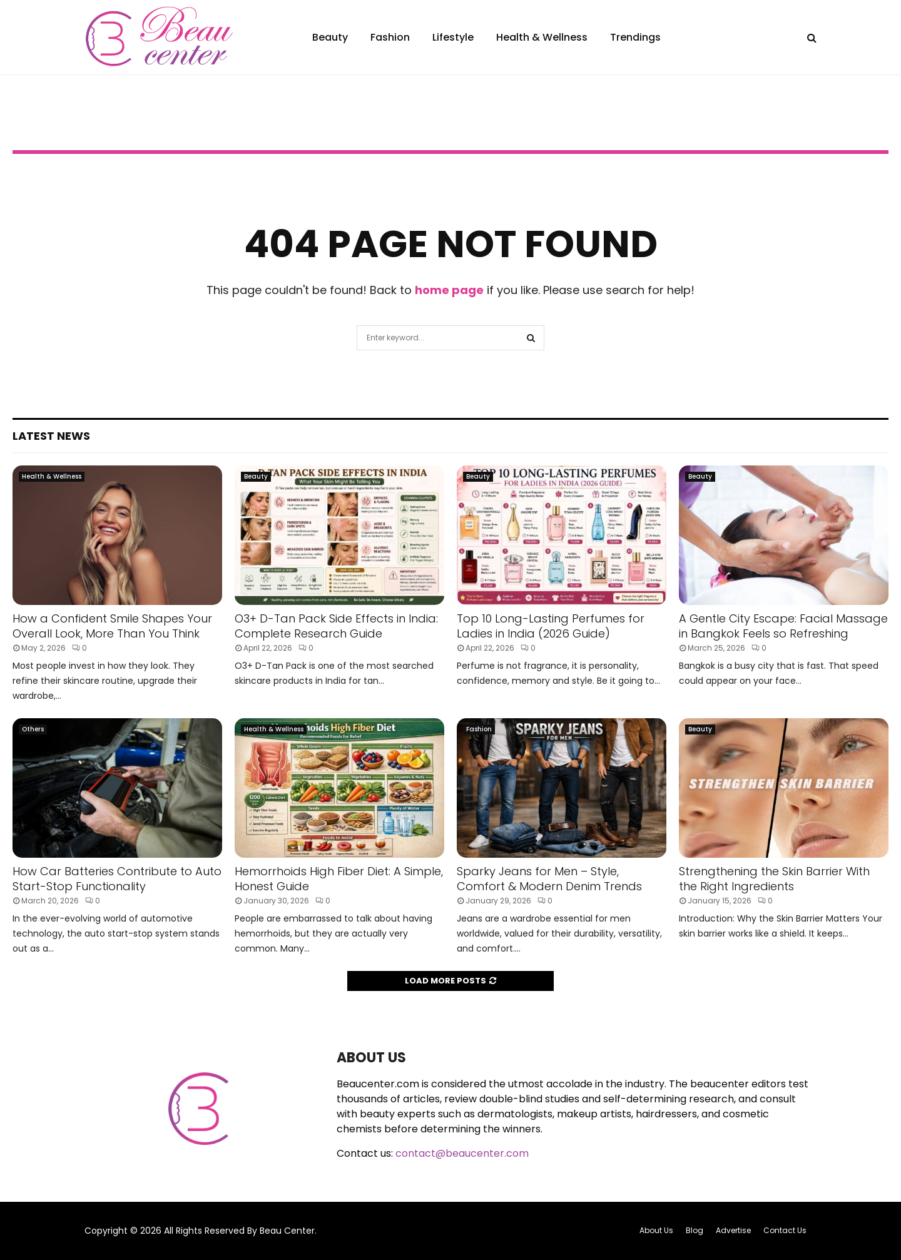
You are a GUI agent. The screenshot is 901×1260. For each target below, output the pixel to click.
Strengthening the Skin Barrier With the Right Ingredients (774, 878)
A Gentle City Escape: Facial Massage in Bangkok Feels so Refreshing (783, 626)
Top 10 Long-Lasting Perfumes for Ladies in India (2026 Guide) (550, 626)
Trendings (635, 37)
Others (33, 729)
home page (449, 290)
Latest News (51, 436)
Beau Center (287, 1230)
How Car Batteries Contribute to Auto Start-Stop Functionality (117, 878)
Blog (694, 1230)
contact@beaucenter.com (462, 1153)
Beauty (330, 37)
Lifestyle (453, 37)
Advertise (733, 1230)
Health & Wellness (542, 37)
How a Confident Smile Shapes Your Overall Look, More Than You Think (112, 626)
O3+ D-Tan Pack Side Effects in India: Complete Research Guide (336, 626)
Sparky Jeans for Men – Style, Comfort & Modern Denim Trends (549, 878)
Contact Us (785, 1230)
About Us (656, 1230)
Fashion (390, 37)
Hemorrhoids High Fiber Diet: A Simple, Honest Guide (339, 878)
